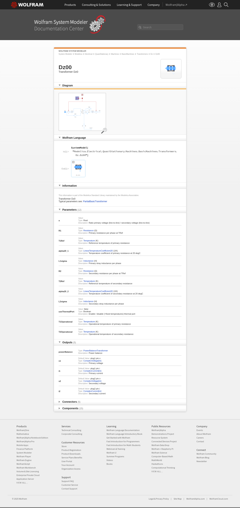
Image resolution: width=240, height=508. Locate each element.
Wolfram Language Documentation (123, 430)
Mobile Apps (22, 445)
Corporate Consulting (72, 433)
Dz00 (157, 54)
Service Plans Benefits (72, 457)
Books (109, 463)
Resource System (160, 437)
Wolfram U (111, 452)
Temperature (89, 240)
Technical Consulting (71, 430)
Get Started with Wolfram (118, 437)
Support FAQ (68, 481)
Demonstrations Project (163, 433)
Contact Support (69, 488)
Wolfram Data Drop (160, 445)
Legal (151, 498)
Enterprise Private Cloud (28, 475)
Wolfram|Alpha (159, 430)
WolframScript (23, 463)
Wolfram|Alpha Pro (25, 441)
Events (199, 430)
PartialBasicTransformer (95, 201)
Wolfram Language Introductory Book (124, 433)
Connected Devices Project (164, 441)
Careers (200, 437)
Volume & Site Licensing (27, 471)
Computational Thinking (163, 467)
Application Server (25, 478)
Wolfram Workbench (26, 467)
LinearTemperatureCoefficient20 (98, 251)
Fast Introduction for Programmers (123, 441)
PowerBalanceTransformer (95, 350)
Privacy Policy (162, 498)
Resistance (88, 230)
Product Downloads (71, 453)
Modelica (78, 54)
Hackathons (157, 463)
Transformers (142, 54)
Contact (200, 441)
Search (147, 27)
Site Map (178, 498)
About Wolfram (203, 433)
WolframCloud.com (218, 498)
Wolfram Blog (202, 457)
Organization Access (71, 468)
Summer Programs (115, 456)
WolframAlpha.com (195, 498)
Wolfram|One (22, 430)
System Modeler (65, 54)
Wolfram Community (206, 453)
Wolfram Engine (24, 460)
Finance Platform (24, 448)
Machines (115, 54)
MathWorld (157, 460)
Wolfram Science (159, 452)
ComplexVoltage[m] (92, 361)
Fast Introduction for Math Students (123, 445)
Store (64, 446)
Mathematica (22, 433)
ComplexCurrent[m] (92, 371)
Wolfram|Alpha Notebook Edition (32, 437)
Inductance (88, 261)
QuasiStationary (101, 54)
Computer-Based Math (162, 456)
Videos (109, 460)
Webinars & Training (115, 448)
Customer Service (70, 484)
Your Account (68, 465)
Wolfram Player (23, 456)
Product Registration (71, 450)
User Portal (67, 461)
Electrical (88, 54)
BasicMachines (128, 54)
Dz (152, 54)
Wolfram (23, 498)
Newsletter (201, 461)
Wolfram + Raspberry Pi (162, 448)
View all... (22, 482)
